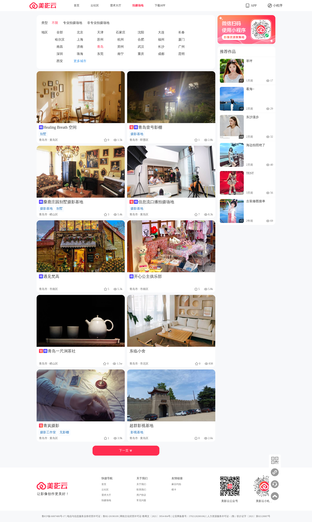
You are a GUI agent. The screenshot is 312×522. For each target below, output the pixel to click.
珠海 (80, 53)
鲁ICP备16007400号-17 (53, 516)
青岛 (100, 46)
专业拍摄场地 (72, 22)
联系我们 (141, 489)
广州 (181, 46)
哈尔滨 (59, 39)
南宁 (120, 53)
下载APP (160, 5)
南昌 (60, 46)
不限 (55, 22)
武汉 (141, 46)
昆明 (181, 53)
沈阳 (141, 32)
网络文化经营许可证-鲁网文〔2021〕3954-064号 (145, 516)
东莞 (100, 53)
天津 (100, 32)
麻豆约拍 (176, 484)
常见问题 (141, 500)
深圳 (60, 53)
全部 (60, 32)
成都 (161, 53)
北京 (80, 32)
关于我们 (141, 484)
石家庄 (120, 32)
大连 (161, 32)
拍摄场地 (137, 5)
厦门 (181, 39)
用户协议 (141, 495)
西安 (60, 61)
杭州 (120, 39)
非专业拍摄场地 (98, 22)
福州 (161, 39)
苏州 (100, 39)
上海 (80, 39)
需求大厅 (115, 5)
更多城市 (80, 61)
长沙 (161, 46)
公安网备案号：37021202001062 (189, 516)
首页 (76, 5)
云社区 (95, 5)
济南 (80, 46)
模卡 (174, 489)
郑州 (120, 46)
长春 (181, 32)
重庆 (141, 53)
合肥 (141, 39)
